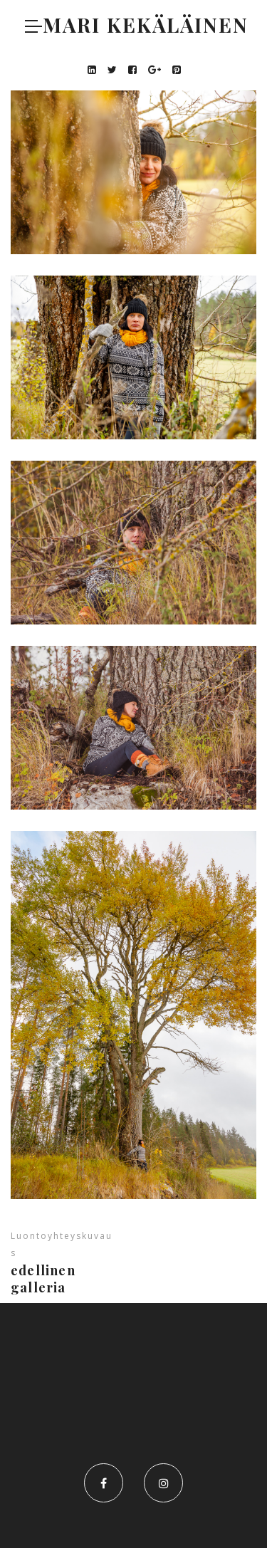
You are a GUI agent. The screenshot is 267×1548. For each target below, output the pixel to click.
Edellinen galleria (43, 1279)
